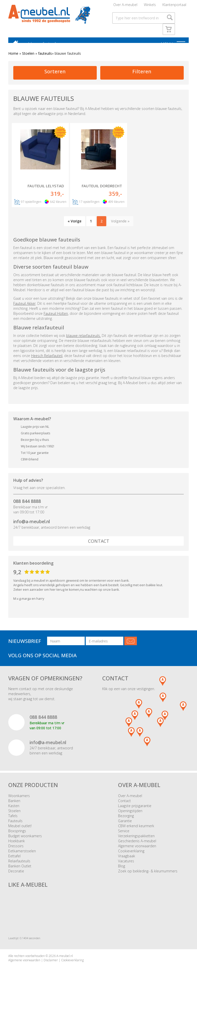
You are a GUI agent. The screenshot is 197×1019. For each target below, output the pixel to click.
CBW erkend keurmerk (136, 830)
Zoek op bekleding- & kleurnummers (147, 876)
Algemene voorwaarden (137, 851)
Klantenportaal (174, 6)
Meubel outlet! (20, 830)
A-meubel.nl (64, 961)
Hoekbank (16, 846)
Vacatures (126, 866)
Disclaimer (51, 965)
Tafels (13, 820)
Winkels (150, 6)
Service (123, 835)
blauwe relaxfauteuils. (83, 340)
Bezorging (126, 820)
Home (13, 58)
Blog (121, 871)
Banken (14, 805)
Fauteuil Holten (56, 318)
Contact (98, 546)
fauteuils (45, 58)
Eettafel (14, 861)
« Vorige (74, 226)
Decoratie (16, 876)
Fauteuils (15, 825)
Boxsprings (17, 835)
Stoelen (28, 58)
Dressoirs (16, 851)
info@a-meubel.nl (31, 526)
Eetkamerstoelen (22, 856)
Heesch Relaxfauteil (46, 360)
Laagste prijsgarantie (134, 810)
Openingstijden (130, 815)
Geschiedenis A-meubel (137, 846)
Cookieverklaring (131, 856)
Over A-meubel (125, 6)
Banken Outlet (19, 871)
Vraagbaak (126, 861)
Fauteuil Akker (24, 308)
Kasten (13, 810)
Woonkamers (19, 800)
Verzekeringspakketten (136, 840)
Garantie (125, 825)
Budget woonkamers (25, 840)
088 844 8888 (27, 506)
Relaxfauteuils (19, 866)
